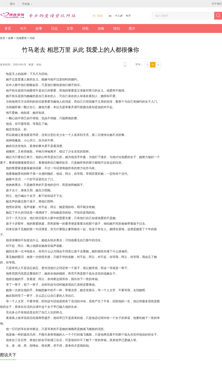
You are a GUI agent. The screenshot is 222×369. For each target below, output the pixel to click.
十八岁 (119, 15)
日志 (54, 28)
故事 (39, 28)
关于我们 (217, 3)
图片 (132, 28)
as (110, 15)
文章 (70, 28)
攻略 (101, 28)
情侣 (116, 28)
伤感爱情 (21, 38)
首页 (7, 28)
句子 (128, 15)
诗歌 (85, 28)
